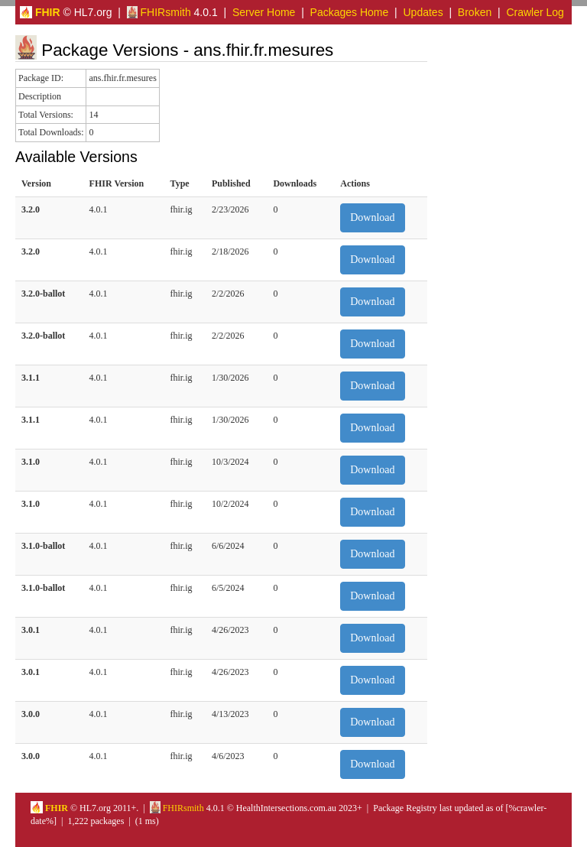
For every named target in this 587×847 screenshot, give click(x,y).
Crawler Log (534, 12)
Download (372, 217)
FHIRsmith (159, 12)
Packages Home (349, 12)
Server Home (263, 12)
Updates (423, 12)
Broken (474, 12)
